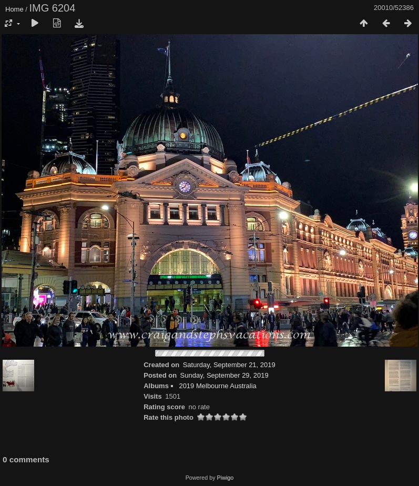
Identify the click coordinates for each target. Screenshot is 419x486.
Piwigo (225, 477)
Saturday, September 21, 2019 (229, 365)
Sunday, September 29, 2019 (224, 375)
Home (14, 9)
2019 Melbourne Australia (217, 386)
